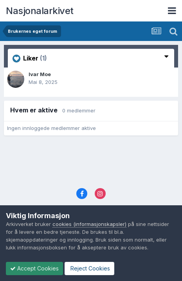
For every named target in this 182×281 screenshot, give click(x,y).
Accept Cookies (34, 268)
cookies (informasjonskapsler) (89, 224)
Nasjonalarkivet (40, 10)
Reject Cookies (89, 268)
